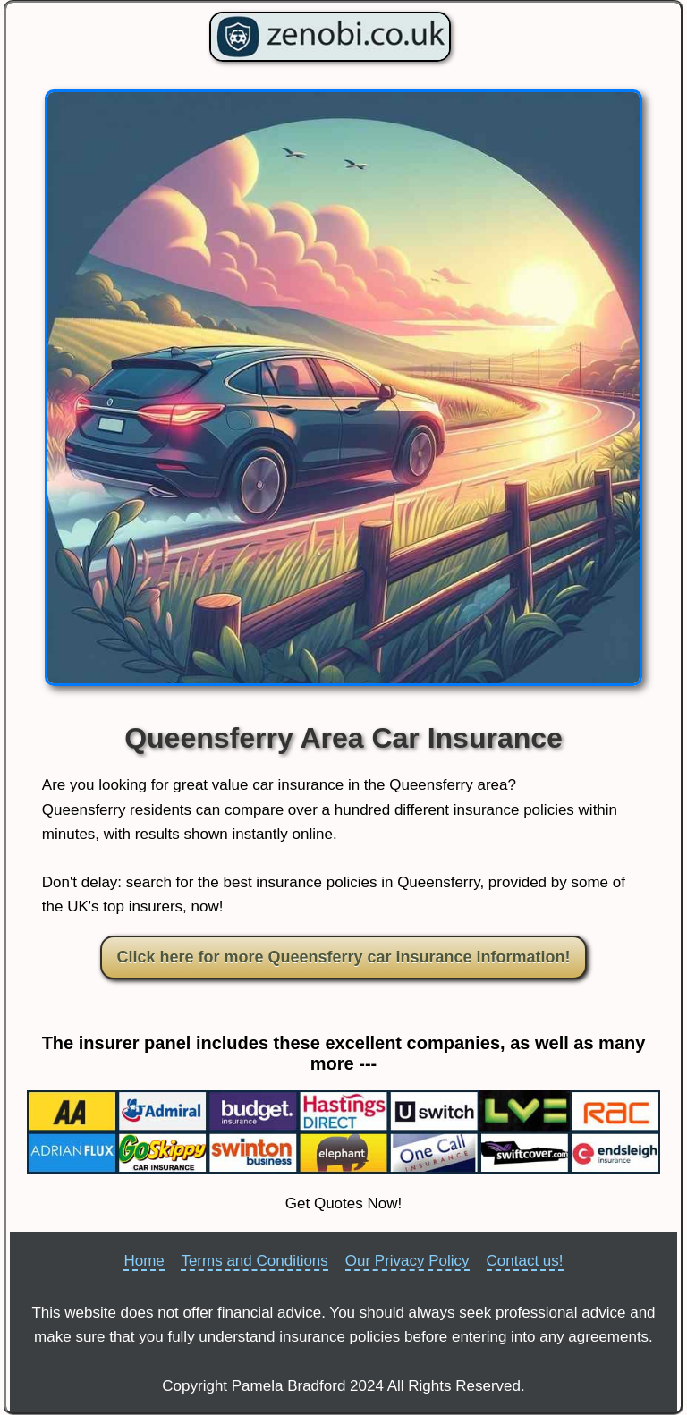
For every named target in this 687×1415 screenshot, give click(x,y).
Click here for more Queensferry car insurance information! (343, 957)
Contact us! (525, 1260)
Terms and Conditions (254, 1260)
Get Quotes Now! (343, 1203)
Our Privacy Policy (407, 1260)
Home (143, 1260)
